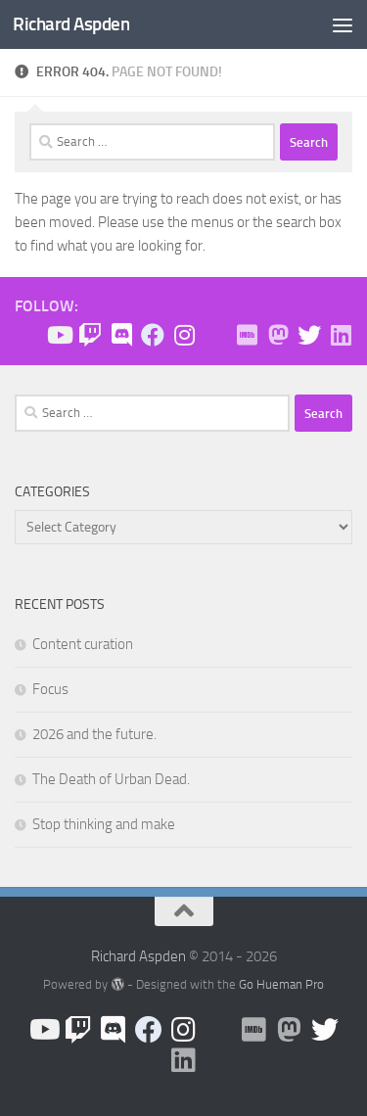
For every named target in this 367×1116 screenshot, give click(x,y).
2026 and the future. (94, 734)
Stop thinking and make (103, 824)
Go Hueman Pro (281, 984)
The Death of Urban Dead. (111, 779)
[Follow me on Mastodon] (278, 335)
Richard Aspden (71, 24)
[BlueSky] (215, 336)
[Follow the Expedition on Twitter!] (309, 335)
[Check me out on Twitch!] (90, 335)
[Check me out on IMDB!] (246, 335)
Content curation (82, 644)
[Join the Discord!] (121, 335)
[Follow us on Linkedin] (340, 335)
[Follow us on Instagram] (184, 335)
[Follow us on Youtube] (58, 335)
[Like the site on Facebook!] (152, 335)
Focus (50, 689)
